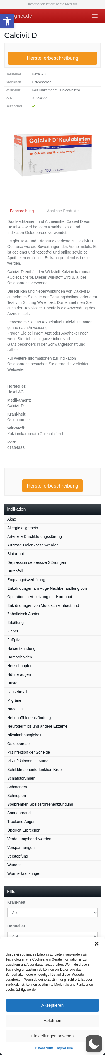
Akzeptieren (52, 1005)
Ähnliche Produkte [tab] (63, 211)
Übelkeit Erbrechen (23, 830)
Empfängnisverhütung (26, 579)
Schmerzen (17, 787)
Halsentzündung (21, 648)
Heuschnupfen (19, 665)
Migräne (14, 700)
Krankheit (16, 902)
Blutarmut (15, 554)
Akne (11, 519)
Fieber (12, 631)
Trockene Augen (21, 821)
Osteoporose (18, 743)
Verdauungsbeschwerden (29, 839)
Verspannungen (21, 847)
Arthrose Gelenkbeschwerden (32, 545)
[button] (7, 21)
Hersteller (16, 926)
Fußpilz (13, 640)
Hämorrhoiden (19, 657)
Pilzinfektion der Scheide (28, 752)
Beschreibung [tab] (22, 211)
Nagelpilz (15, 709)
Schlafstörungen (21, 778)
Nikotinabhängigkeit (24, 735)
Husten (13, 683)
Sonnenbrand (19, 813)
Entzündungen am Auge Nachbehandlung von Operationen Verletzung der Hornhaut (47, 592)
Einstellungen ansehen (52, 1035)
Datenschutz (44, 1048)
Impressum (64, 1048)
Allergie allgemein (22, 528)
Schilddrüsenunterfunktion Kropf (35, 769)
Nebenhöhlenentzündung (29, 717)
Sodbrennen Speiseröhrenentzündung (40, 804)
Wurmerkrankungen (24, 873)
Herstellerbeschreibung (52, 58)
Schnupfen (16, 795)
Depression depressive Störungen (36, 562)
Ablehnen (52, 1020)
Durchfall (15, 571)
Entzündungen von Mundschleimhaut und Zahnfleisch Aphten (43, 609)
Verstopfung (17, 856)
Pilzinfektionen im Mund (27, 761)
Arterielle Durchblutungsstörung (34, 536)
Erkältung (15, 622)
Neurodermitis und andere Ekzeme (37, 726)
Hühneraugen (19, 674)
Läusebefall (17, 691)
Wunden (14, 865)
